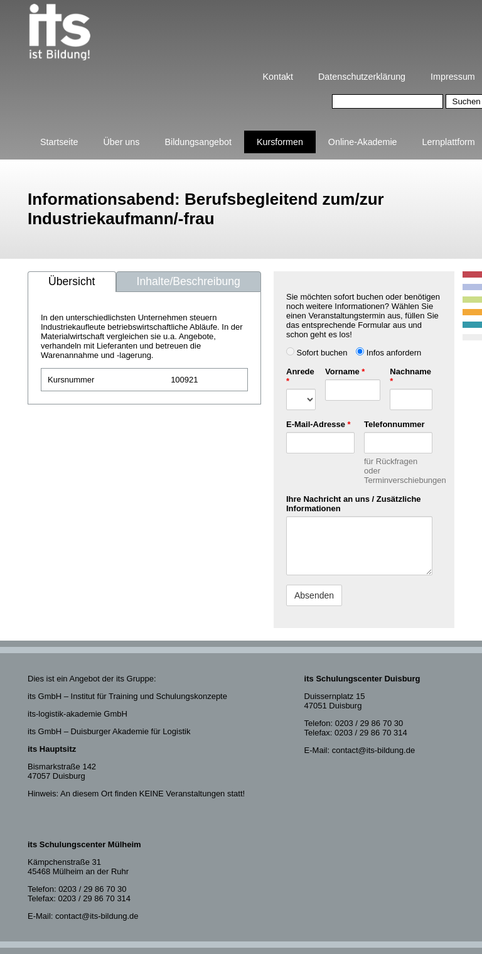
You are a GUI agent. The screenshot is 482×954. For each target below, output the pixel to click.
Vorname (345, 371)
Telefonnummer (394, 424)
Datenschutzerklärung (361, 77)
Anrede (300, 376)
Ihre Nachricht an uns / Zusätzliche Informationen (353, 503)
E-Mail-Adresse (318, 424)
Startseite (59, 142)
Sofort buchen (317, 352)
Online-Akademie (362, 142)
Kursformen (280, 142)
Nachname (410, 376)
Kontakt (278, 77)
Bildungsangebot (198, 142)
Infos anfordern (388, 352)
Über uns (121, 142)
